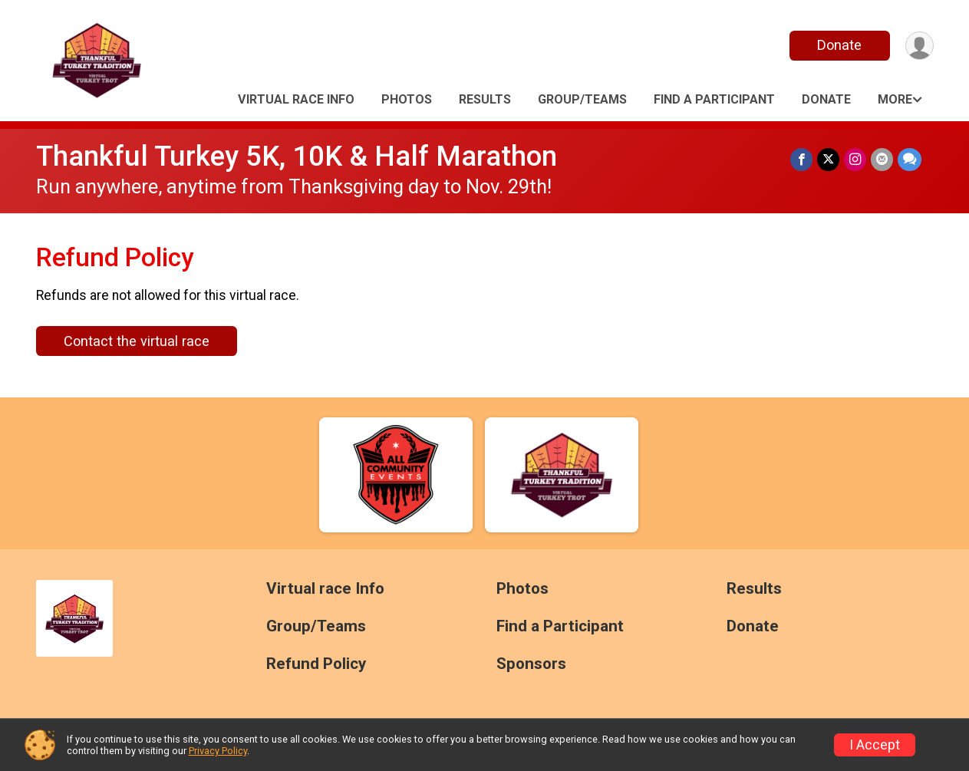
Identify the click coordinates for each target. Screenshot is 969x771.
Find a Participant (714, 99)
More (895, 99)
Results (485, 99)
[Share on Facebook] (801, 159)
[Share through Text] (909, 159)
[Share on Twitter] (828, 159)
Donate (839, 45)
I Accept (874, 745)
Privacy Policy (218, 750)
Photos (406, 99)
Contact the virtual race (136, 341)
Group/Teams (582, 99)
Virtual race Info (296, 99)
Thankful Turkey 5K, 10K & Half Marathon (296, 156)
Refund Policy (316, 664)
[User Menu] (919, 45)
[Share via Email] (882, 159)
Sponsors (531, 664)
